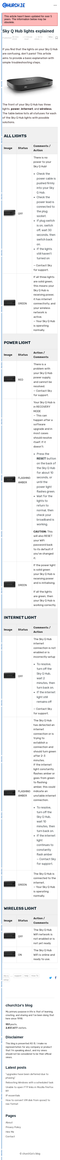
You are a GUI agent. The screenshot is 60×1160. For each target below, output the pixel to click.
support (17, 976)
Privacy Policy (13, 1127)
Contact (10, 1136)
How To (34, 976)
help (26, 976)
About (9, 1122)
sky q (6, 976)
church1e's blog (31, 1153)
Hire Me (10, 1131)
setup (6, 980)
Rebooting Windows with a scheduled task (29, 1082)
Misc (50, 37)
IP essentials (13, 1095)
